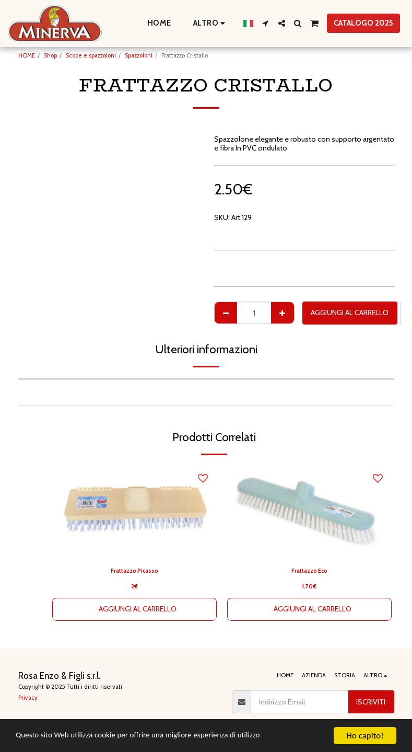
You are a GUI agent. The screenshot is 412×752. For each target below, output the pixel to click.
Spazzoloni (138, 55)
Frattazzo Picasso (134, 570)
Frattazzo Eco (309, 570)
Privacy (28, 697)
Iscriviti (370, 702)
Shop (50, 55)
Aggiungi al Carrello (350, 312)
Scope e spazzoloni (91, 55)
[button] (265, 23)
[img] (134, 512)
